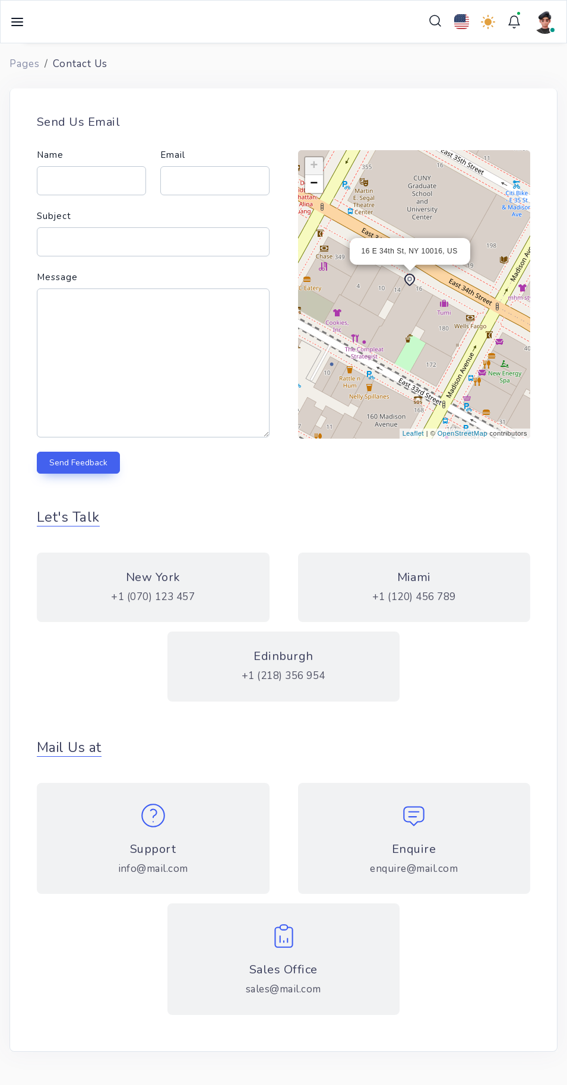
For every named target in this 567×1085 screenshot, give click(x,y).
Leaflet (414, 433)
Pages (24, 64)
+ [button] (314, 166)
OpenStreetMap (462, 433)
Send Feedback (78, 462)
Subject (54, 216)
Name (50, 155)
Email (172, 155)
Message (57, 277)
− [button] (314, 184)
